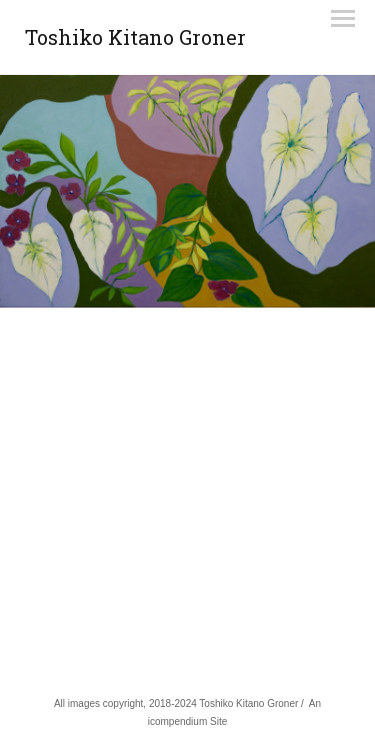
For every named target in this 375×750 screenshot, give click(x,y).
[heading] (135, 41)
